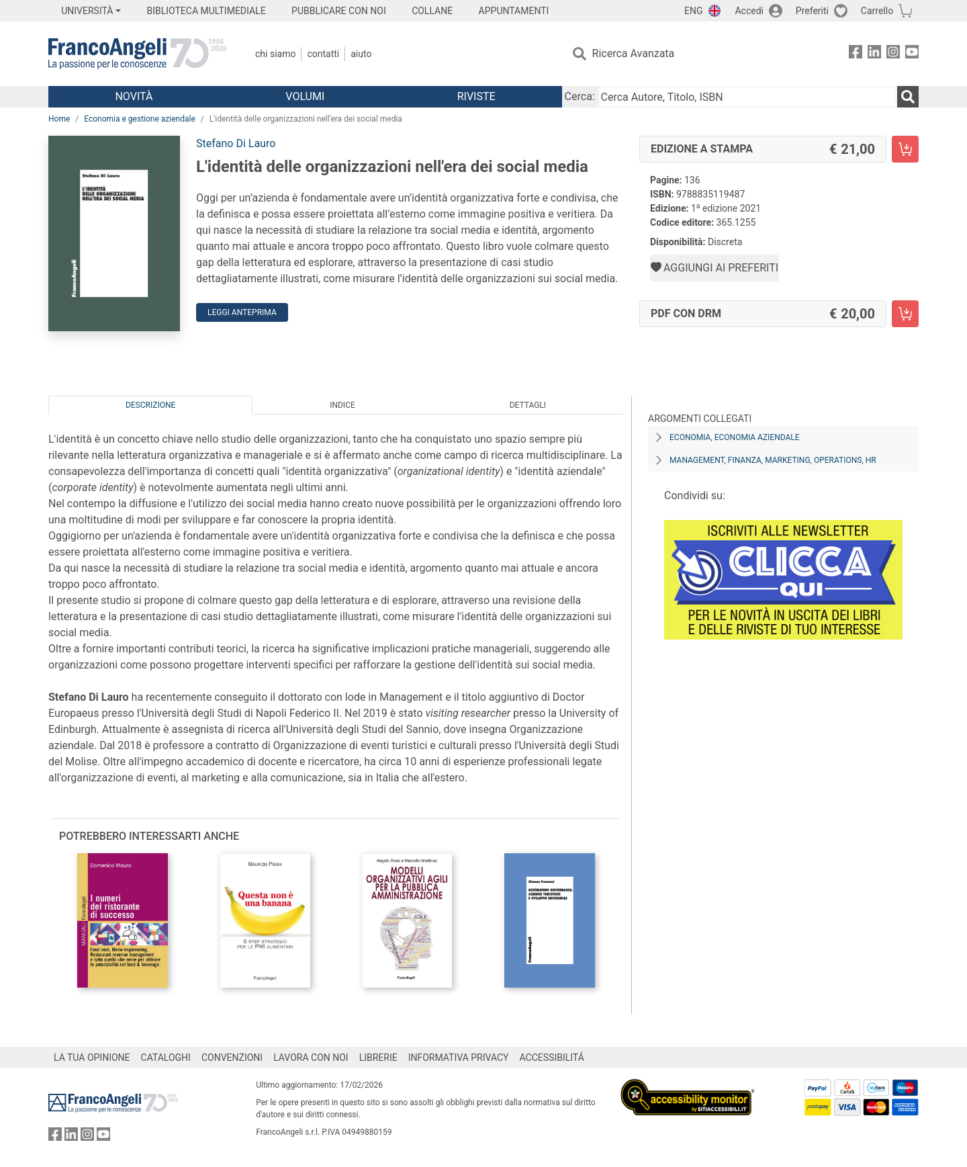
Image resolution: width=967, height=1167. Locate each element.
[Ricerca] (908, 96)
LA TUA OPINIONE (92, 1057)
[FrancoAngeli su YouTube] (912, 54)
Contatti (323, 53)
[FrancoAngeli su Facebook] (855, 54)
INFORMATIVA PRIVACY (458, 1057)
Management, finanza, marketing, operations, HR (773, 460)
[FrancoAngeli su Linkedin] (874, 54)
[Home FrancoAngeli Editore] (137, 54)
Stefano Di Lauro (235, 143)
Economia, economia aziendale (735, 437)
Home (59, 119)
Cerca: (580, 96)
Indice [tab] (342, 405)
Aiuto (361, 53)
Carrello (877, 10)
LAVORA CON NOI (311, 1057)
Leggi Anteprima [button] (242, 312)
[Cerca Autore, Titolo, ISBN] (747, 96)
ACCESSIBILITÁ (552, 1057)
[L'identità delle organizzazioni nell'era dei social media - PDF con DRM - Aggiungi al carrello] (905, 313)
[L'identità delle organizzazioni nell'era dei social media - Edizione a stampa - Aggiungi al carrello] (905, 149)
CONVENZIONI (232, 1057)
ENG (693, 10)
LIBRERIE (378, 1057)
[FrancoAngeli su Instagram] (893, 54)
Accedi (749, 10)
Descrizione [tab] (150, 405)
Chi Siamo (275, 53)
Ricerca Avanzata (633, 53)
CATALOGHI (166, 1057)
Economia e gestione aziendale (139, 119)
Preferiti (812, 10)
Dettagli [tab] (528, 405)
